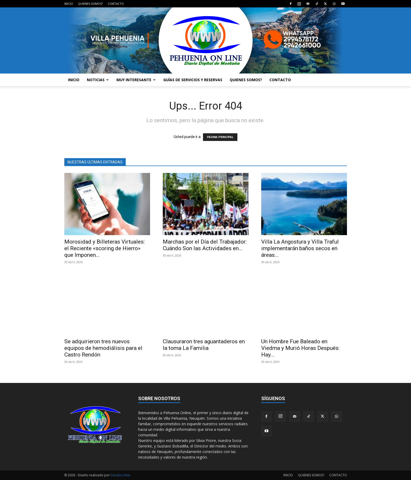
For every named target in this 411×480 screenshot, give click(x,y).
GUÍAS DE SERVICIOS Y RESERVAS (192, 79)
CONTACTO (116, 4)
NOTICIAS (98, 79)
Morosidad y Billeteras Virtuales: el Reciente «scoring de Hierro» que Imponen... (104, 248)
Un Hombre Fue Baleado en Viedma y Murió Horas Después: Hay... (300, 348)
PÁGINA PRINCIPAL (220, 137)
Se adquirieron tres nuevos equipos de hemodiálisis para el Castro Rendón (103, 348)
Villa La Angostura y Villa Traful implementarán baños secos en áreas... (300, 248)
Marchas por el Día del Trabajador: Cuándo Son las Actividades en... (205, 245)
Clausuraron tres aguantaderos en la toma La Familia (204, 344)
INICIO (68, 4)
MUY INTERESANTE (136, 79)
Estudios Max (120, 475)
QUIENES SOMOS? (90, 4)
